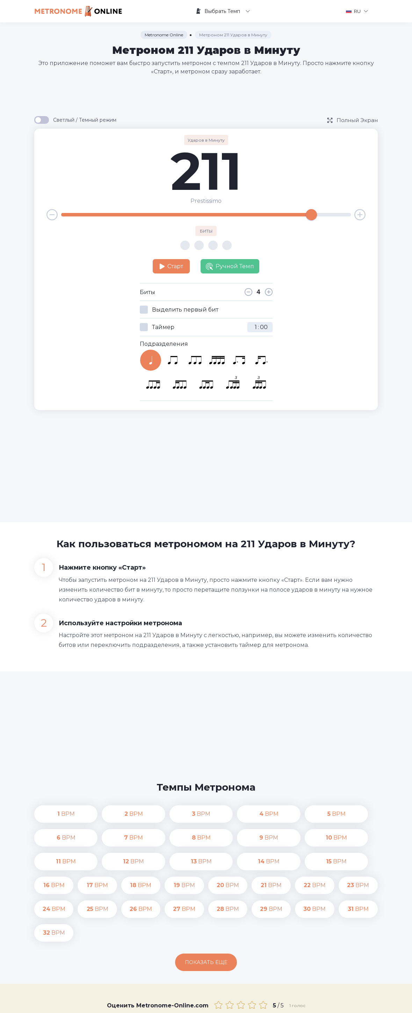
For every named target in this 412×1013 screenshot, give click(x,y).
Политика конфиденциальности (261, 1002)
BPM (54, 814)
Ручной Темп (230, 266)
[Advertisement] (206, 95)
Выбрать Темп (223, 11)
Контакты (203, 1002)
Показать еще (206, 915)
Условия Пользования (335, 1002)
